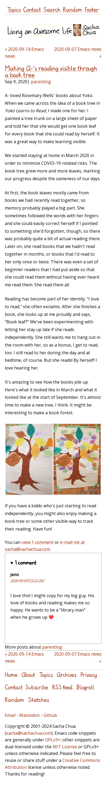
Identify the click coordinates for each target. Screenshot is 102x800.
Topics (14, 9)
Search (51, 9)
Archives (66, 674)
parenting (41, 82)
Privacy (88, 674)
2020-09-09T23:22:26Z (27, 580)
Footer (91, 9)
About (28, 674)
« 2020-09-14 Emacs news (24, 52)
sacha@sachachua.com (28, 733)
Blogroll (85, 687)
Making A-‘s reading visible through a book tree (51, 71)
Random (72, 9)
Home (11, 674)
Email (10, 715)
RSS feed (62, 687)
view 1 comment (38, 542)
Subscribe (36, 687)
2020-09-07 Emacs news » (77, 52)
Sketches (38, 699)
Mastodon (29, 715)
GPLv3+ (52, 740)
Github (50, 715)
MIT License (65, 747)
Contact (32, 9)
